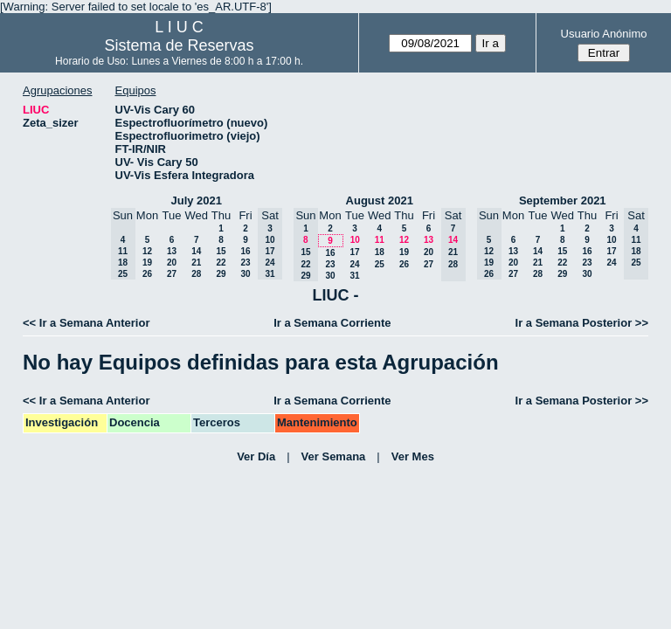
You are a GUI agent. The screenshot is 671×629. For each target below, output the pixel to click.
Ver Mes (412, 456)
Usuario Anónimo (604, 33)
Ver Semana (333, 456)
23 (245, 262)
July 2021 (196, 200)
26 (147, 274)
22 (220, 262)
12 (147, 251)
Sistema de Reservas (179, 45)
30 (245, 274)
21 (196, 262)
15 (220, 251)
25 (379, 264)
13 (171, 251)
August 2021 (379, 200)
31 (354, 275)
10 (355, 240)
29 (220, 274)
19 (147, 262)
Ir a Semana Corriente (332, 322)
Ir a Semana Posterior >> (581, 322)
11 (379, 240)
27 (171, 274)
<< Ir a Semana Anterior (86, 322)
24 (354, 264)
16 (245, 251)
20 (171, 262)
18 (379, 252)
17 (354, 252)
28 (196, 274)
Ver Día (256, 456)
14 (196, 251)
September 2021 (562, 200)
